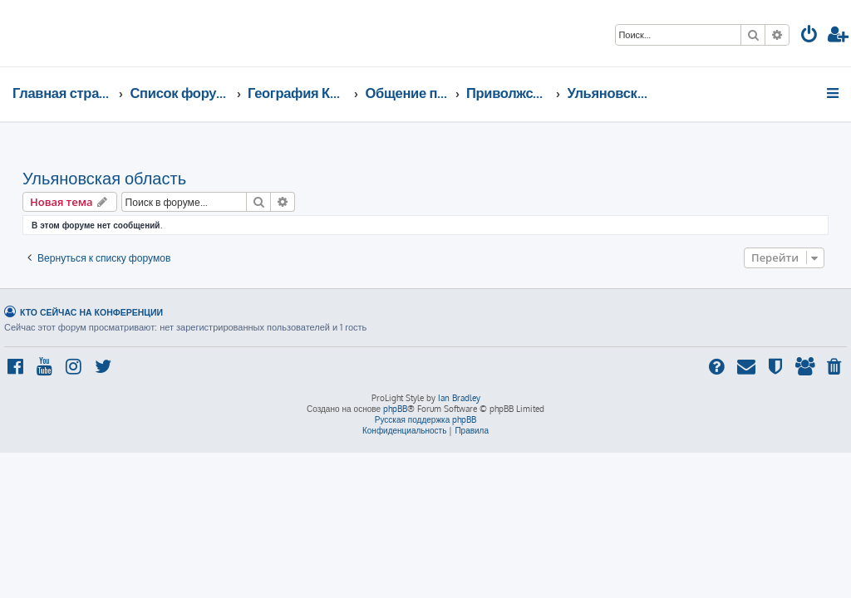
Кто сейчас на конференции (91, 311)
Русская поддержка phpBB (426, 419)
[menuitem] (809, 36)
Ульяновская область (104, 178)
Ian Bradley (459, 398)
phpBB (395, 409)
